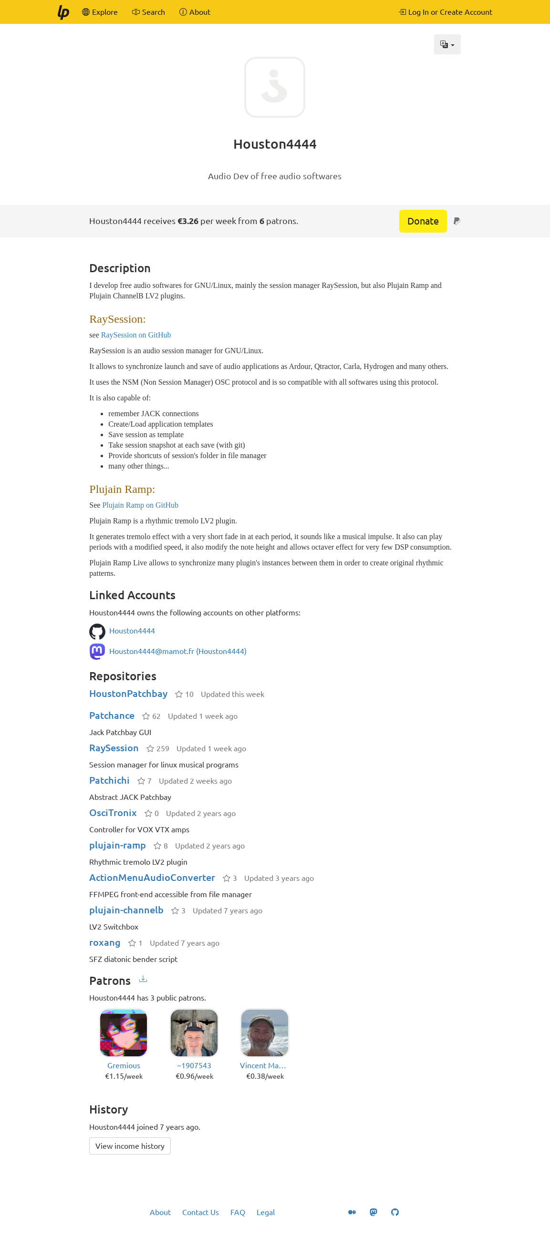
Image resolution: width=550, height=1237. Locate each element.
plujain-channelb (126, 909)
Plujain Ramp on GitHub (140, 505)
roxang (105, 942)
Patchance (112, 715)
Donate (423, 220)
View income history (130, 1146)
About (160, 1212)
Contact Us (200, 1212)
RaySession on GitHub (136, 335)
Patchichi (109, 780)
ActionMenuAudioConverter (152, 877)
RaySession (114, 747)
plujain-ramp (117, 844)
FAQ (237, 1212)
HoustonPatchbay (128, 693)
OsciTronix (113, 812)
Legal (266, 1212)
